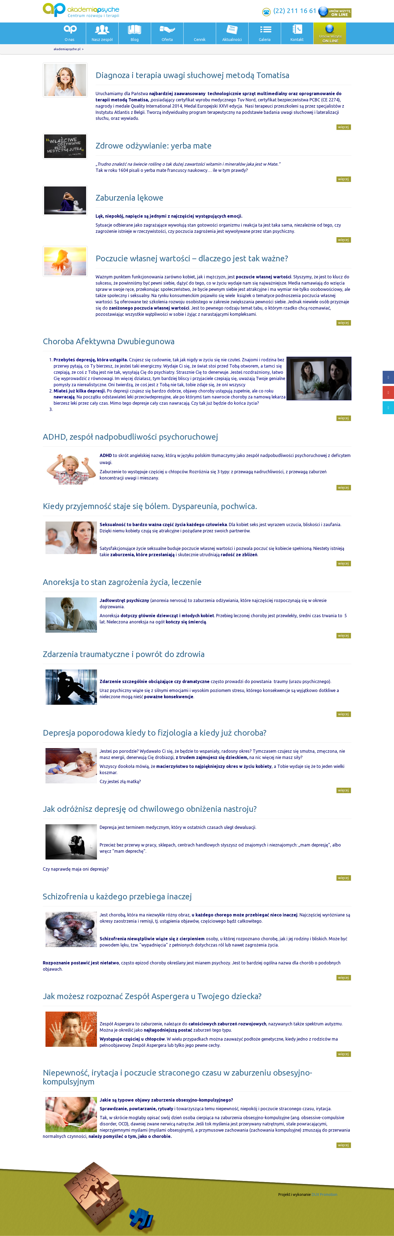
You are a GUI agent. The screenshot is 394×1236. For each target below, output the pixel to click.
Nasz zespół (102, 39)
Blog (135, 39)
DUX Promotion (324, 1194)
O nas (69, 39)
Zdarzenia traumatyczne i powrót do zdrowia (124, 654)
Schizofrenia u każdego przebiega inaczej (117, 896)
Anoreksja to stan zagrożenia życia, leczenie (122, 582)
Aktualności (232, 39)
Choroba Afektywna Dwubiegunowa (109, 341)
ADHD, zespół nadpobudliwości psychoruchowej (130, 436)
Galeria (265, 39)
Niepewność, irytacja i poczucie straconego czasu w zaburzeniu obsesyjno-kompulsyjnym (177, 1077)
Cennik (200, 39)
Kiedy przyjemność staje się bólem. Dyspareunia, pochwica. (150, 506)
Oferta (167, 39)
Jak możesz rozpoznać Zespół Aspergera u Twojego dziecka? (152, 996)
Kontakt (297, 39)
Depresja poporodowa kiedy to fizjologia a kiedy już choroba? (154, 732)
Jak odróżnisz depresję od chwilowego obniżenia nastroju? (150, 808)
